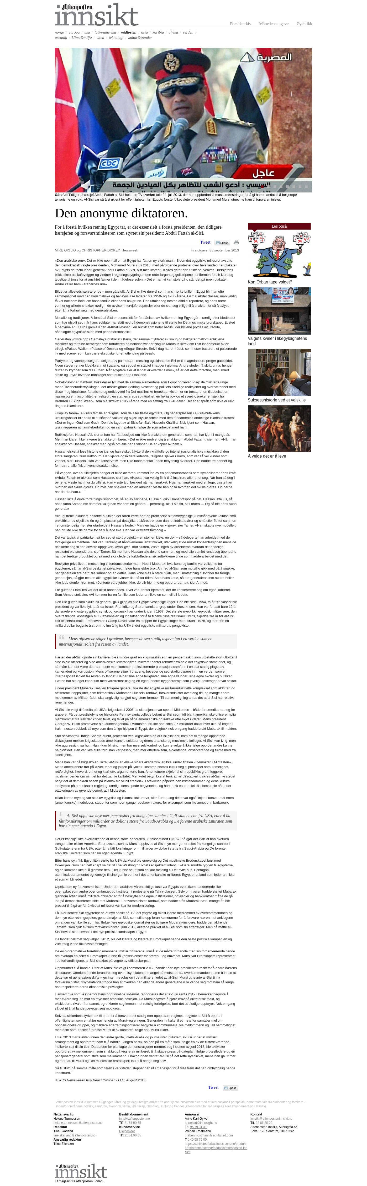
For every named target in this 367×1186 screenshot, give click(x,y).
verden (188, 32)
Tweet (205, 242)
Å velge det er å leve (267, 456)
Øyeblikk (304, 24)
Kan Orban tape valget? (270, 282)
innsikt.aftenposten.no (134, 1118)
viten (100, 37)
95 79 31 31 (198, 1127)
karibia (158, 32)
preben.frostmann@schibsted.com (209, 1135)
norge (59, 32)
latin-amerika (105, 32)
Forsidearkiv (240, 24)
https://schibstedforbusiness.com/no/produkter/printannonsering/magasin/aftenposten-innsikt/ (216, 1148)
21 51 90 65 (132, 1135)
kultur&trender (140, 37)
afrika (173, 32)
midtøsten (129, 32)
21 (132, 1123)
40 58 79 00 (198, 1139)
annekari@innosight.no (201, 1123)
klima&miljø (82, 37)
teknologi (116, 37)
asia (144, 32)
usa (87, 32)
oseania (61, 37)
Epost (224, 243)
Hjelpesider (127, 1131)
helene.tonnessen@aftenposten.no (78, 1123)
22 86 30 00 (264, 1123)
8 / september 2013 (224, 250)
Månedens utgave (274, 24)
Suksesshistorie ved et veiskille (277, 400)
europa (74, 32)
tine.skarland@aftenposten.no (75, 1135)
